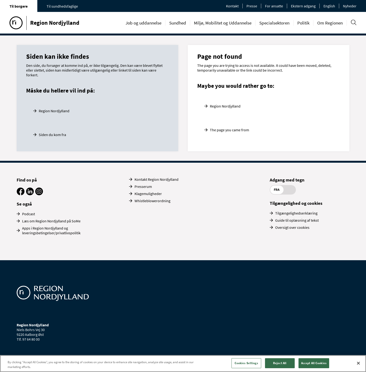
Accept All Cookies (314, 363)
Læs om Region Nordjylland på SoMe (51, 221)
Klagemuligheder (148, 193)
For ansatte (274, 6)
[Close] (358, 363)
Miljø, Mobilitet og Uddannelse (222, 23)
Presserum (143, 186)
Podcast (28, 213)
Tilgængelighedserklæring (296, 213)
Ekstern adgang (303, 6)
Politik (303, 23)
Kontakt (232, 6)
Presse (251, 6)
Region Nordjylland (54, 110)
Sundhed (177, 23)
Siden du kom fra (52, 134)
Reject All (279, 363)
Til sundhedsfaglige (62, 6)
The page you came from (229, 129)
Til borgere (19, 6)
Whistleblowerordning (152, 200)
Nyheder (349, 6)
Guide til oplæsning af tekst (297, 220)
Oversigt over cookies (292, 227)
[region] (183, 363)
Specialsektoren (274, 23)
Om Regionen (330, 23)
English (329, 6)
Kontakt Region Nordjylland (156, 179)
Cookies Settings (246, 363)
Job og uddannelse (143, 23)
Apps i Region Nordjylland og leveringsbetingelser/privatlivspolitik (51, 230)
